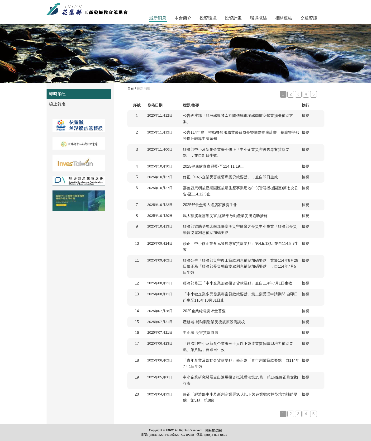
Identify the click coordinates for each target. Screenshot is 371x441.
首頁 (130, 88)
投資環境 (208, 18)
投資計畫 (233, 18)
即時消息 (57, 93)
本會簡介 (182, 18)
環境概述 (258, 18)
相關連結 (283, 18)
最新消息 (157, 18)
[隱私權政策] (213, 430)
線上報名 (57, 104)
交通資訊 (308, 18)
